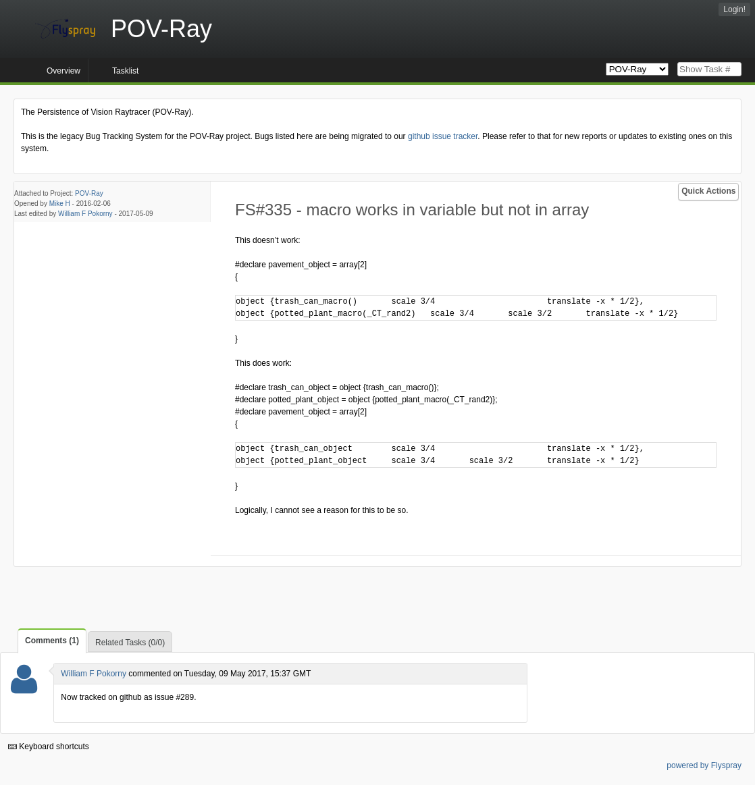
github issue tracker (442, 136)
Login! (734, 9)
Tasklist (125, 71)
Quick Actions (708, 191)
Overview (63, 71)
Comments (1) (52, 640)
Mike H (59, 203)
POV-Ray (89, 193)
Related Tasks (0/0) (130, 642)
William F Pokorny (85, 213)
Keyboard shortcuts (48, 746)
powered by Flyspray (704, 765)
